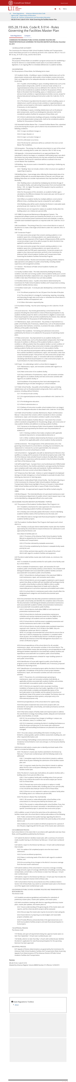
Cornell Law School (21, 2)
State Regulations (18, 13)
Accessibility (12, 1076)
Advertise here (35, 1076)
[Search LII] (60, 9)
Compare (27, 36)
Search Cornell (64, 3)
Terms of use (48, 1076)
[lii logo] (14, 8)
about (17, 998)
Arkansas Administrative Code (35, 13)
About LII (19, 1076)
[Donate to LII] (55, 9)
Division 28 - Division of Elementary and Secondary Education (30, 17)
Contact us (26, 1076)
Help (42, 1076)
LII (10, 13)
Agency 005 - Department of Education (23, 15)
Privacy (55, 1076)
